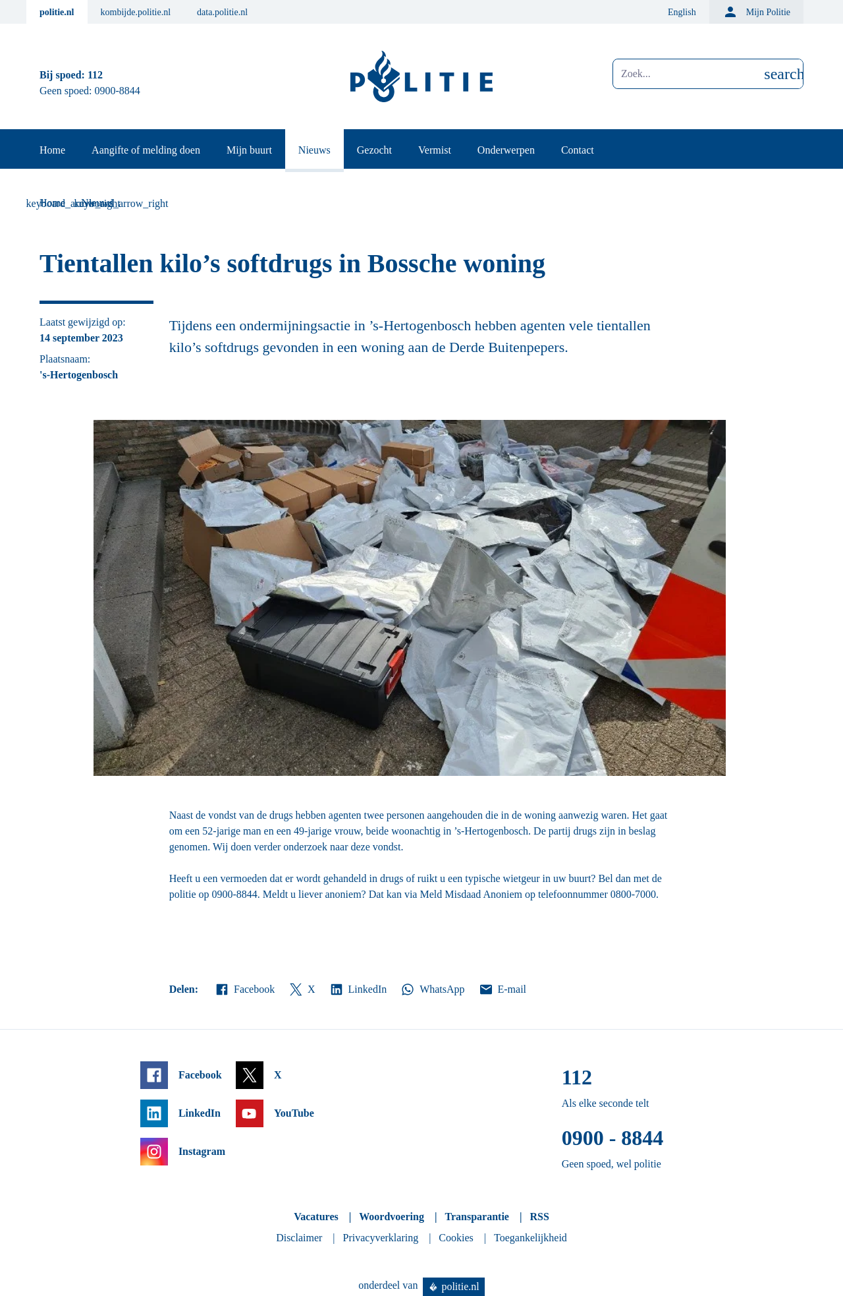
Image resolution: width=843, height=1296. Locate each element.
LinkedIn (358, 989)
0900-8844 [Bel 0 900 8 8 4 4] (117, 90)
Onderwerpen (506, 150)
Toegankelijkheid (530, 1237)
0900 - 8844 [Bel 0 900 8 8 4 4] (613, 1138)
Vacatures (316, 1216)
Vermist (434, 150)
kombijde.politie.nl (136, 12)
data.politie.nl (222, 12)
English (682, 12)
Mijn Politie (756, 12)
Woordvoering (391, 1216)
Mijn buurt (249, 150)
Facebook (244, 989)
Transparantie (476, 1216)
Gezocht (374, 150)
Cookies (456, 1237)
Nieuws (314, 150)
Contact (577, 150)
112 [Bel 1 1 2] (95, 74)
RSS (539, 1216)
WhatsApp (432, 989)
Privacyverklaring (381, 1237)
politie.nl (57, 12)
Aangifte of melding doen (146, 150)
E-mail (502, 989)
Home (52, 150)
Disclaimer (299, 1237)
